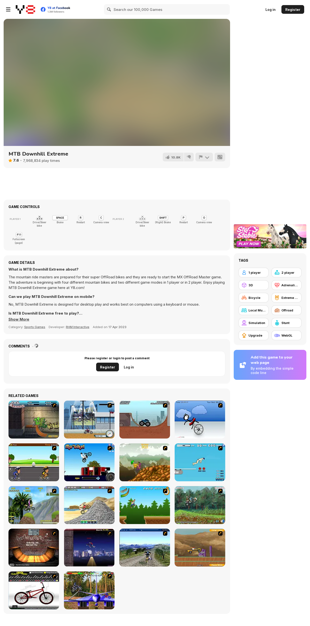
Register (292, 9)
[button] (18, 319)
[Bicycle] (254, 297)
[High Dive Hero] (200, 462)
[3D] (254, 285)
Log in (270, 9)
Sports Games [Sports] (34, 327)
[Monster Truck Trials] (144, 420)
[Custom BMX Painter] (33, 590)
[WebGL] (286, 335)
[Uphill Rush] (33, 505)
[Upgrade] (254, 335)
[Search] (109, 9)
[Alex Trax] (144, 462)
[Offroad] (286, 310)
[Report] (204, 157)
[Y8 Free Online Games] (25, 9)
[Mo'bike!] (89, 462)
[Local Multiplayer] (254, 310)
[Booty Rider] (89, 505)
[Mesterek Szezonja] (144, 505)
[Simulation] (254, 323)
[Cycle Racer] (33, 462)
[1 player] (254, 272)
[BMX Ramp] (33, 548)
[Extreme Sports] (286, 297)
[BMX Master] (89, 548)
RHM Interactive (77, 327)
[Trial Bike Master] (89, 590)
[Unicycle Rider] (200, 420)
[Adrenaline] (286, 285)
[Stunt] (286, 323)
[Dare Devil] (89, 420)
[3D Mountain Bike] (144, 548)
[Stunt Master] (200, 548)
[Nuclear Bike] (200, 505)
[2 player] (286, 272)
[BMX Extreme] (33, 420)
